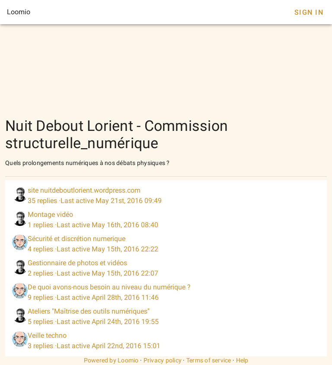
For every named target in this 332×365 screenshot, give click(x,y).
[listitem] (166, 196)
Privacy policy (163, 360)
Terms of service (208, 360)
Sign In (308, 12)
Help (242, 360)
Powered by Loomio (111, 360)
